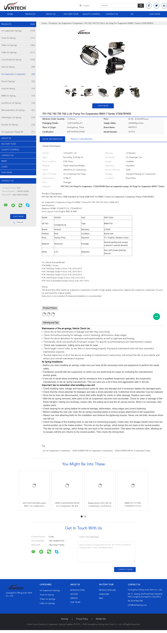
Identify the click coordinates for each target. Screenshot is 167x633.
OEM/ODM (104, 594)
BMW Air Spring (18, 95)
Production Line (107, 590)
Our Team (75, 602)
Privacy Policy (82, 619)
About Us (51, 14)
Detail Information (52, 139)
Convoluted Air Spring (18, 59)
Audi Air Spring (18, 88)
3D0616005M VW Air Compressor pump (132, 451)
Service (74, 598)
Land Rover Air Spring (18, 103)
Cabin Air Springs (18, 52)
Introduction (77, 590)
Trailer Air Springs (18, 45)
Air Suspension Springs (18, 30)
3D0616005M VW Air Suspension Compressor (92, 451)
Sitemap (64, 619)
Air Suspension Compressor (18, 74)
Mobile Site (101, 619)
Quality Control (91, 14)
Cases (4, 167)
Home (10, 14)
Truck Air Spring (18, 38)
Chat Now (154, 14)
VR (132, 14)
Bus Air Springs (18, 81)
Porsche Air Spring (18, 124)
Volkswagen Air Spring (18, 117)
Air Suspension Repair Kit (18, 132)
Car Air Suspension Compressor (56, 451)
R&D (101, 598)
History (74, 594)
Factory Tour (71, 14)
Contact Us (112, 14)
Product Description (81, 139)
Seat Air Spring (18, 67)
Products (30, 14)
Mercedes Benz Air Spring (18, 110)
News (4, 161)
